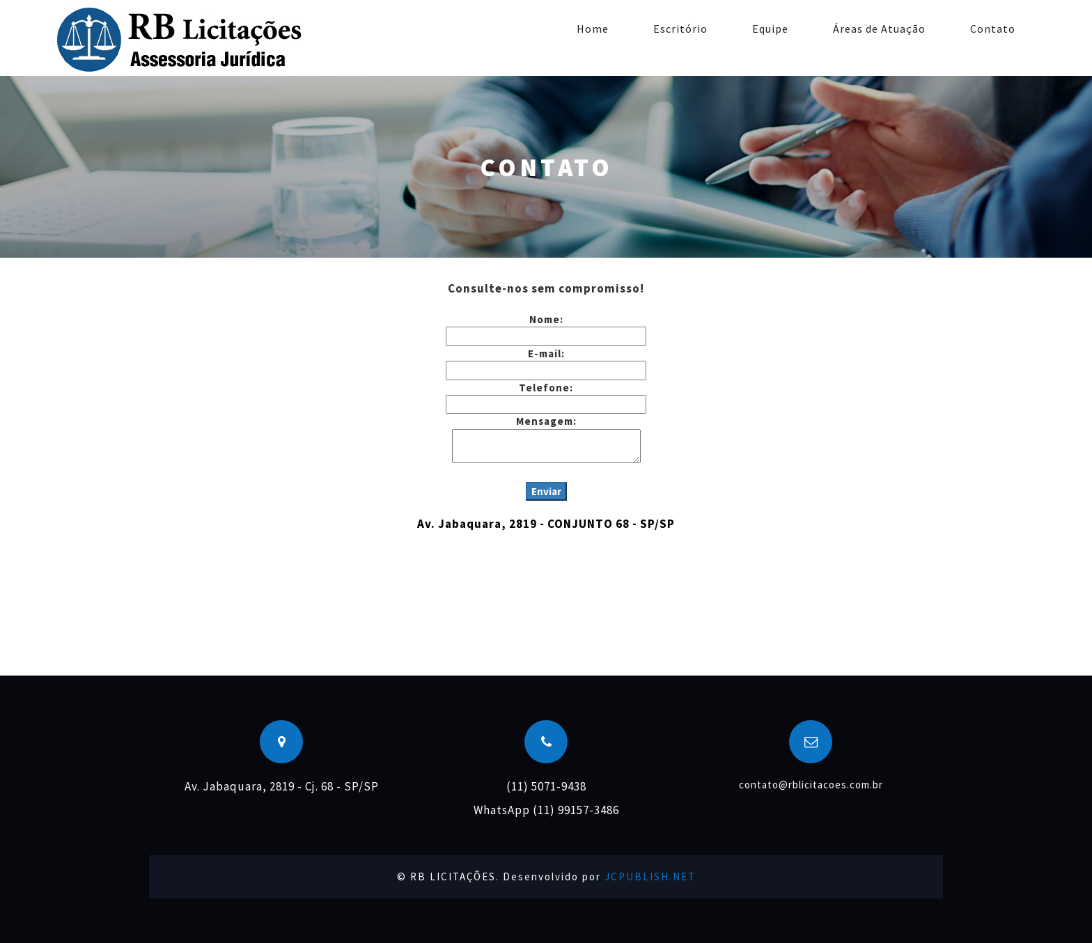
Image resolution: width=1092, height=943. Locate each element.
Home (593, 29)
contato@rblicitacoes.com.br (811, 784)
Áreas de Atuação (879, 29)
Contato (992, 29)
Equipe (770, 29)
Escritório (680, 29)
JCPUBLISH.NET (650, 876)
